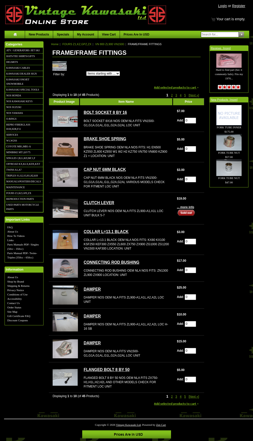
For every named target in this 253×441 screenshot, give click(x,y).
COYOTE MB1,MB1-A (18, 146)
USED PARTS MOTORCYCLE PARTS (22, 206)
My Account (85, 34)
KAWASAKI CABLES (18, 67)
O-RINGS (11, 118)
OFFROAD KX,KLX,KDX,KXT (23, 164)
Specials (63, 34)
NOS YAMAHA (14, 113)
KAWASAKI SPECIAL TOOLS (22, 89)
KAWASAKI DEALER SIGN (21, 73)
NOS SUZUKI (13, 107)
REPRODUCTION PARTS (20, 199)
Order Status (14, 307)
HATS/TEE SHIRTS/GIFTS (20, 56)
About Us (12, 231)
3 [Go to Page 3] (176, 95)
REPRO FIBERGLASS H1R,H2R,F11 (18, 126)
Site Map (12, 311)
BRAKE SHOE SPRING (105, 139)
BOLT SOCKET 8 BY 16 (105, 112)
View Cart (109, 34)
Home (54, 44)
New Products (39, 34)
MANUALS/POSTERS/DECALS (23, 181)
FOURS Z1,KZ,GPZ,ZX (18, 193)
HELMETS (12, 62)
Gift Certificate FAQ (18, 315)
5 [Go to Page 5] (185, 95)
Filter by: (59, 74)
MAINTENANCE (15, 187)
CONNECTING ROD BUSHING (111, 262)
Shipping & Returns (18, 285)
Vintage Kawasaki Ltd (128, 424)
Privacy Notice (15, 290)
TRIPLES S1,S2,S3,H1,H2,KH (22, 175)
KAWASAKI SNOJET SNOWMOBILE (17, 81)
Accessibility (14, 298)
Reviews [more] (221, 48)
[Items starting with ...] (103, 73)
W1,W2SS (11, 140)
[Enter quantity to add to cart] (190, 121)
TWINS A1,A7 (14, 169)
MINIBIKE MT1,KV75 (18, 152)
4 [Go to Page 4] (181, 95)
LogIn (222, 6)
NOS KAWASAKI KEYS (19, 101)
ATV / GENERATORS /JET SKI (23, 50)
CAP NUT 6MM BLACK (105, 169)
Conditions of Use (17, 294)
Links (10, 240)
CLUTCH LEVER (99, 203)
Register (238, 6)
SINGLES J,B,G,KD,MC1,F (20, 158)
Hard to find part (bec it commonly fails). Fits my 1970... (229, 69)
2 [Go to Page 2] (172, 95)
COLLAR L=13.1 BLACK (106, 232)
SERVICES (12, 134)
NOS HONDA (13, 95)
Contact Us (13, 303)
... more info (185, 207)
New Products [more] (224, 99)
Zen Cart (161, 424)
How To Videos (16, 235)
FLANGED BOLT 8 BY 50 (107, 369)
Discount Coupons (17, 320)
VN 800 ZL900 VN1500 (109, 44)
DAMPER (92, 289)
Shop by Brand (15, 281)
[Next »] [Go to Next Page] (193, 95)
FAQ (10, 227)
